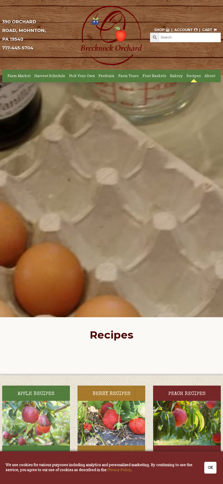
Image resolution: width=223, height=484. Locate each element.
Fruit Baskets (154, 76)
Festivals (107, 76)
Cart (209, 30)
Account (186, 30)
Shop (162, 30)
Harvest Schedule (49, 76)
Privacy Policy (119, 470)
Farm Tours (128, 76)
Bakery (176, 76)
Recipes (194, 76)
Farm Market (19, 76)
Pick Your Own (82, 76)
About (210, 76)
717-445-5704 (17, 48)
